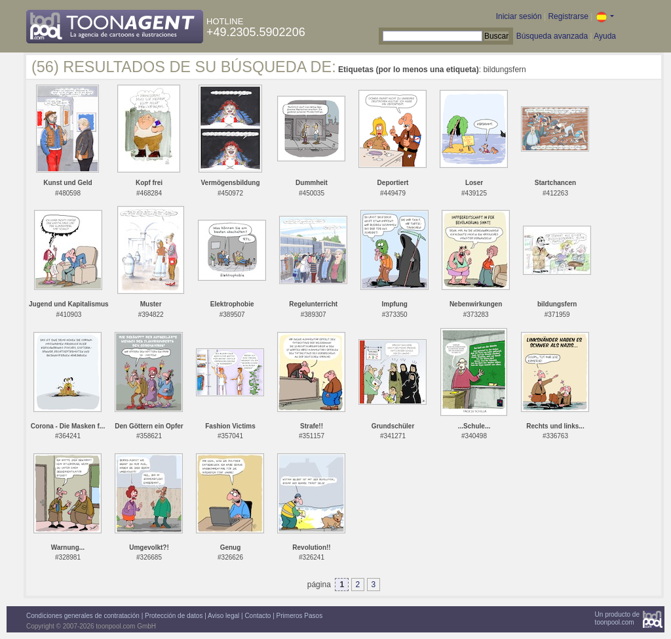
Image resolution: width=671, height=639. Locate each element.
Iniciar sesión (519, 16)
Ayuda (605, 36)
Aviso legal (223, 615)
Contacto (257, 615)
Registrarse (568, 16)
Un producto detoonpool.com (617, 618)
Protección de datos (173, 615)
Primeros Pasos (300, 615)
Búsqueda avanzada (552, 36)
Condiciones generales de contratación (83, 615)
